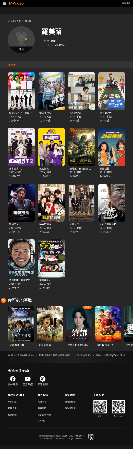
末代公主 (75, 225)
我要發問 (43, 410)
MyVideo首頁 (15, 21)
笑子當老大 (106, 113)
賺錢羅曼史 (45, 281)
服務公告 (13, 410)
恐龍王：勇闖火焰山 (81, 169)
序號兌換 (126, 3)
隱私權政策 (73, 410)
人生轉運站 (76, 113)
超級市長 (14, 225)
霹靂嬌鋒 (105, 169)
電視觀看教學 (45, 417)
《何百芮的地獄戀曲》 (25, 356)
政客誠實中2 (16, 169)
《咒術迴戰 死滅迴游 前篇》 (60, 356)
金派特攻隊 (45, 113)
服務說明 (13, 417)
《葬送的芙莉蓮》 (87, 356)
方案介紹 (13, 403)
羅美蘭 (31, 21)
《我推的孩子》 (107, 356)
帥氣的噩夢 (45, 225)
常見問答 (43, 403)
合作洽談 (43, 424)
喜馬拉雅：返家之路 (20, 281)
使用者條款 (73, 403)
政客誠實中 (45, 169)
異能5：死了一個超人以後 (23, 113)
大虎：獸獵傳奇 (108, 225)
